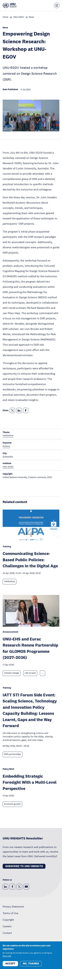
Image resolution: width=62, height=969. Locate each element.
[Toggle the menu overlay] (56, 5)
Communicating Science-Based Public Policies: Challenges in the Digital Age (30, 559)
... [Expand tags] (42, 673)
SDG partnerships (12, 754)
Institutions (9, 581)
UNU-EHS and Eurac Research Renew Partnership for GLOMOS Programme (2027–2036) (30, 648)
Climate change (11, 673)
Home (5, 17)
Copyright (8, 919)
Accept (10, 965)
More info (7, 958)
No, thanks (31, 965)
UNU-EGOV (18, 17)
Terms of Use (10, 913)
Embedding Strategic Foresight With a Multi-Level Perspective (30, 782)
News (31, 17)
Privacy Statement (13, 906)
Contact (7, 932)
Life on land (30, 673)
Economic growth (12, 804)
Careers (7, 926)
